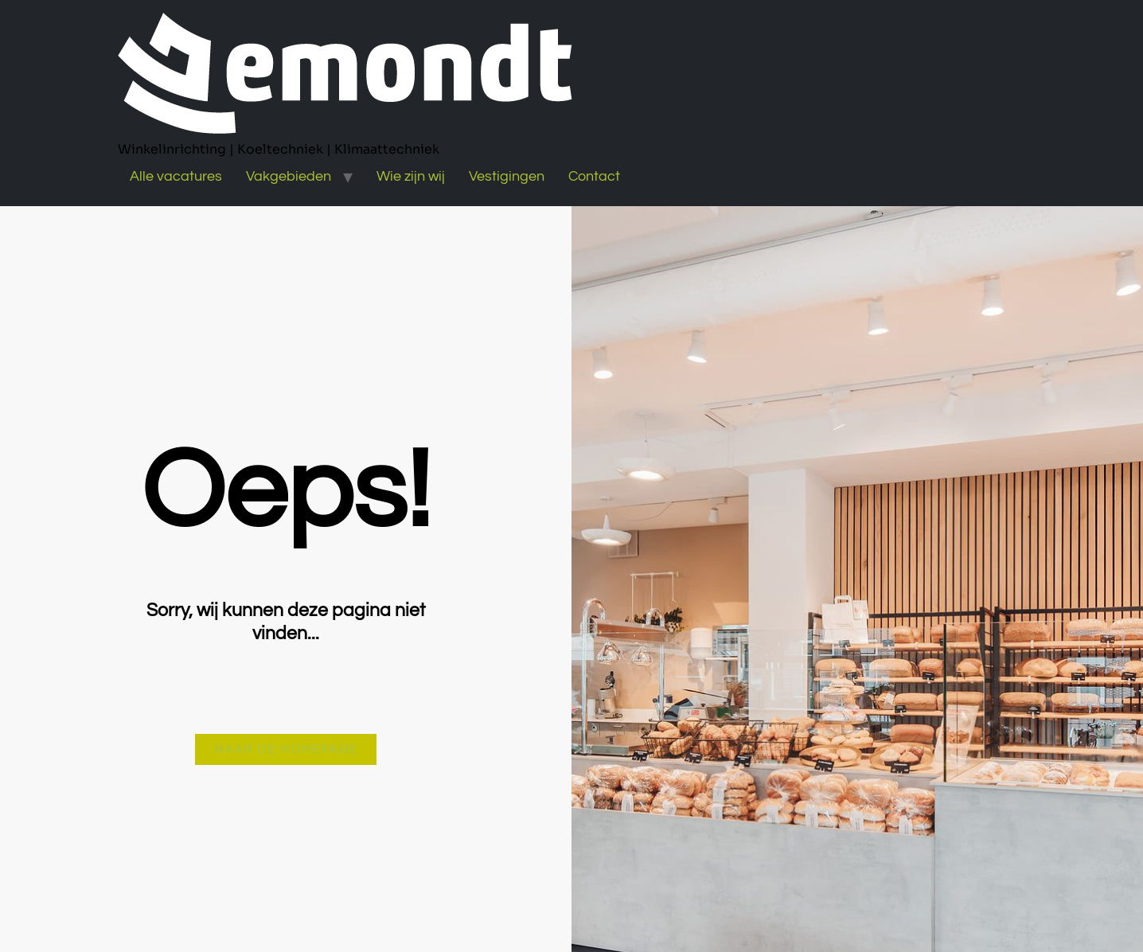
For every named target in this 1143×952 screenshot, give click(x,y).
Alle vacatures (176, 176)
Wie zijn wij (410, 176)
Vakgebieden (288, 176)
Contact (594, 176)
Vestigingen (506, 176)
